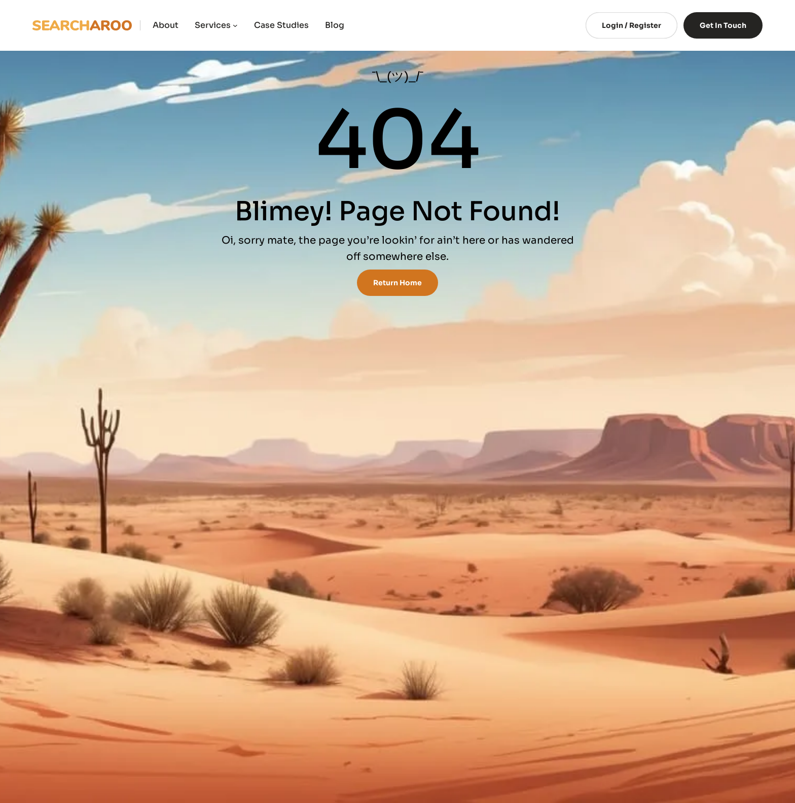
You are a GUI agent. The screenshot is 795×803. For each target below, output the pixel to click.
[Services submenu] (235, 25)
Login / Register (631, 25)
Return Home (397, 282)
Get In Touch (723, 25)
